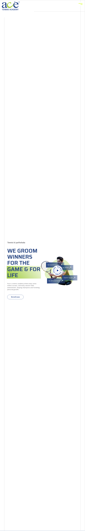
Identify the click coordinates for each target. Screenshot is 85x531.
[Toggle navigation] (80, 4)
